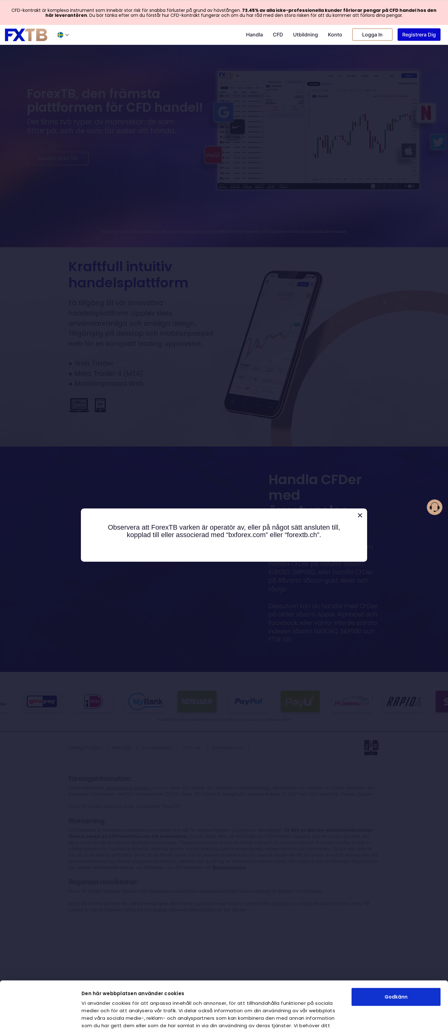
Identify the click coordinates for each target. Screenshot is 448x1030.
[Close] (359, 515)
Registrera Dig (419, 34)
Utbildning (305, 34)
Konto (335, 34)
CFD (278, 34)
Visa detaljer (352, 1017)
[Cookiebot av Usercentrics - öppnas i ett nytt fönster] (40, 1018)
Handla (254, 34)
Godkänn (396, 949)
